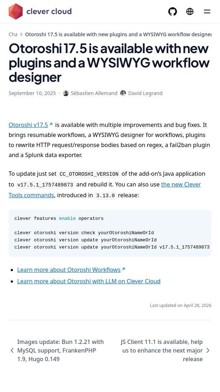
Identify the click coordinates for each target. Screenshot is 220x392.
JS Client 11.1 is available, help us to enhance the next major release (166, 350)
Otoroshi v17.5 (31, 125)
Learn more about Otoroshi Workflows (71, 270)
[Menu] (207, 11)
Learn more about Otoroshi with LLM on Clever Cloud (88, 281)
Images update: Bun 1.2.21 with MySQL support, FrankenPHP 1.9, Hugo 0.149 (56, 350)
